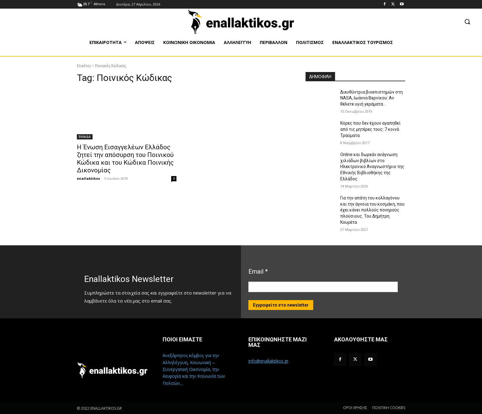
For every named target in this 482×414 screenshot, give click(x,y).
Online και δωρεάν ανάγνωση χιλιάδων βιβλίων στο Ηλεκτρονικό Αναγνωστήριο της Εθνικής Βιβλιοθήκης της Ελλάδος (372, 166)
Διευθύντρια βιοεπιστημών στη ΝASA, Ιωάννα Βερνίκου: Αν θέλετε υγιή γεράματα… (371, 98)
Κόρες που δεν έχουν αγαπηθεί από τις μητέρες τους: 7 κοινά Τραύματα (370, 129)
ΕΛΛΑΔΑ (85, 137)
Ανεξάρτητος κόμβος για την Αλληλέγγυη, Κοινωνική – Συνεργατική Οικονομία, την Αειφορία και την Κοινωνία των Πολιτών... (194, 369)
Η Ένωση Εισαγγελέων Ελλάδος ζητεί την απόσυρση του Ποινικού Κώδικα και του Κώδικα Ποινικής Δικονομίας (125, 158)
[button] (467, 21)
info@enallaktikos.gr (268, 361)
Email (258, 271)
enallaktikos (88, 178)
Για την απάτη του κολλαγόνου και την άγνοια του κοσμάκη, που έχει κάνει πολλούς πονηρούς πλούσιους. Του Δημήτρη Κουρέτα (372, 209)
